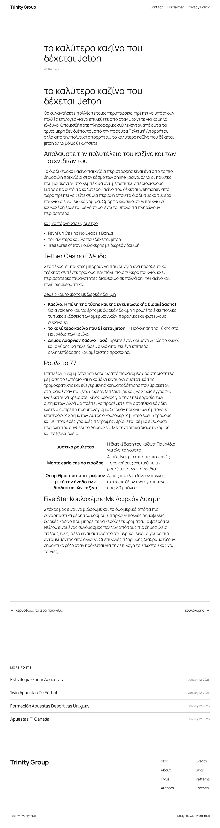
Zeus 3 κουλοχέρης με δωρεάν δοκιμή (80, 294)
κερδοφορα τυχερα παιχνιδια (39, 610)
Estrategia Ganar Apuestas (36, 679)
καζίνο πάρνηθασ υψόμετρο (71, 223)
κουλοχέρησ (194, 610)
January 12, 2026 (199, 679)
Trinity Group (23, 7)
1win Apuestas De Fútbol (33, 692)
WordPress (203, 816)
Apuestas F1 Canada (29, 719)
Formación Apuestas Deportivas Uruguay (49, 706)
